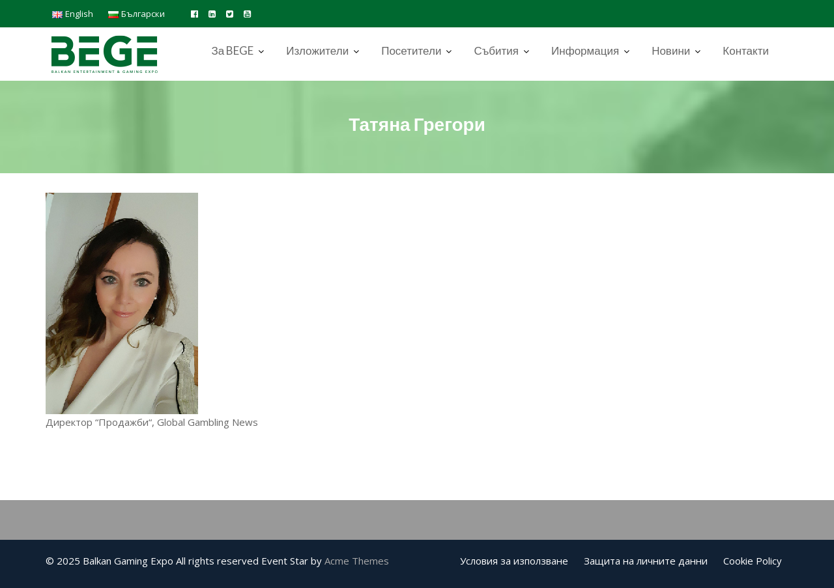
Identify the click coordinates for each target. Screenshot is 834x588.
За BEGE (232, 50)
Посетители (411, 50)
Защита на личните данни (646, 560)
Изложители (317, 50)
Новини (671, 50)
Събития (496, 50)
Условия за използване (514, 560)
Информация (585, 50)
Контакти (746, 50)
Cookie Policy (752, 560)
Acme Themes (356, 560)
